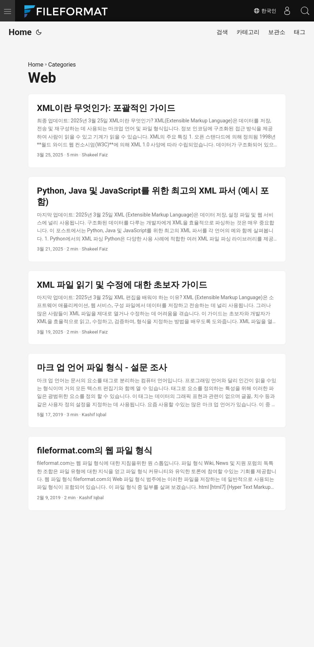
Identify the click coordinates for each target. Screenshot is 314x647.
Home (20, 32)
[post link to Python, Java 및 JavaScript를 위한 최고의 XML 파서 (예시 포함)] (157, 219)
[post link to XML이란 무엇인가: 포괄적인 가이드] (157, 131)
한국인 (264, 11)
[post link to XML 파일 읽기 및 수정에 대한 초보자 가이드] (157, 308)
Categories (62, 64)
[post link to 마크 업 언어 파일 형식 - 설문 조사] (157, 390)
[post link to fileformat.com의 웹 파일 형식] (157, 473)
